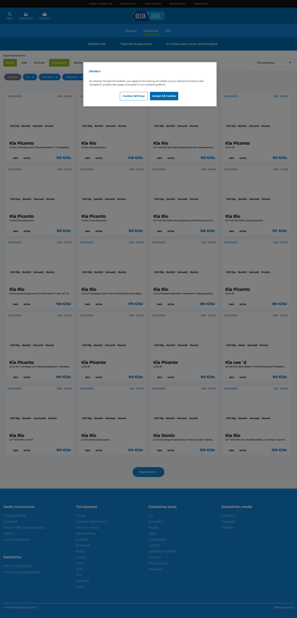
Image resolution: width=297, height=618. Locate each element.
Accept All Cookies (164, 96)
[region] (150, 84)
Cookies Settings (134, 96)
